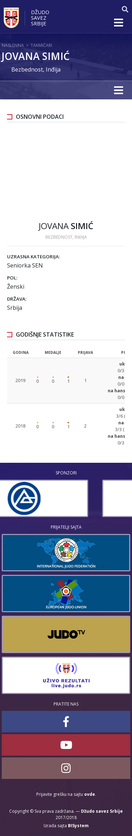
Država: (16, 299)
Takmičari (41, 45)
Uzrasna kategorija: (33, 256)
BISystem (78, 826)
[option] (66, 498)
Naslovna (13, 45)
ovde (89, 794)
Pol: (12, 278)
